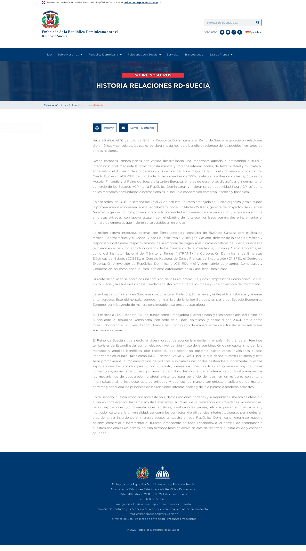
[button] (105, 149)
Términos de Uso (121, 518)
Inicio (48, 54)
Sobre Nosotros (70, 54)
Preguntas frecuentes (181, 518)
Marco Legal (42, 186)
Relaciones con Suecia (144, 54)
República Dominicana (105, 54)
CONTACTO (210, 32)
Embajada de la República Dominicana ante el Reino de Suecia (80, 34)
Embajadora (42, 168)
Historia (39, 150)
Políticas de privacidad (150, 518)
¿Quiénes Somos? (47, 141)
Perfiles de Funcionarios (52, 177)
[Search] (257, 22)
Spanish (252, 32)
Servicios (173, 54)
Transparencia (194, 54)
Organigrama (43, 159)
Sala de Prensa (221, 54)
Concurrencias (44, 195)
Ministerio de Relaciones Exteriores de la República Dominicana (153, 489)
